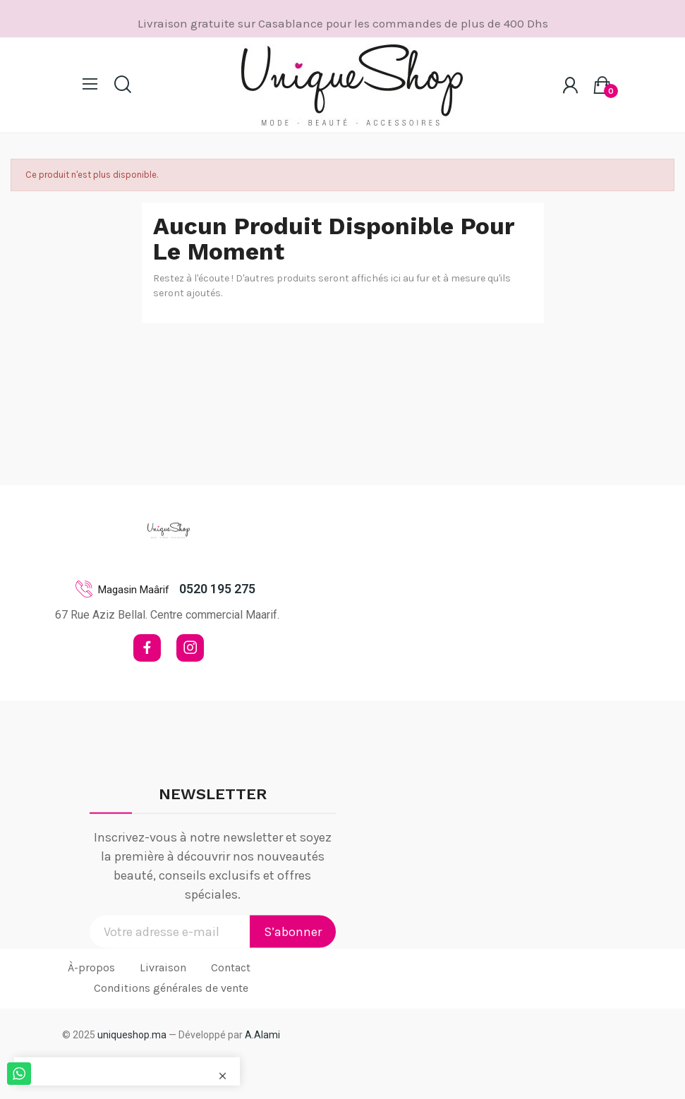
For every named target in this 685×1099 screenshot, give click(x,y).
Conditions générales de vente (171, 988)
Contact (230, 967)
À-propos (91, 967)
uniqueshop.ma (131, 1034)
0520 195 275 (217, 588)
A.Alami (262, 1034)
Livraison (163, 967)
